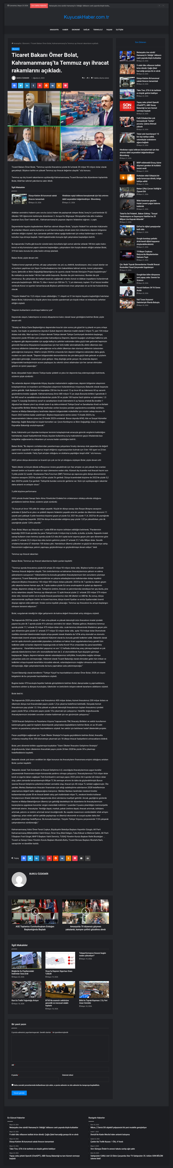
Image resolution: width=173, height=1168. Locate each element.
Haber (65, 30)
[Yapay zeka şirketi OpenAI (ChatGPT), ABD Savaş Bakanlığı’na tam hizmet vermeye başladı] (127, 106)
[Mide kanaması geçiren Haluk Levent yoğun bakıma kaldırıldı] (127, 204)
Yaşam (109, 30)
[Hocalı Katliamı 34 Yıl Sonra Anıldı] (127, 291)
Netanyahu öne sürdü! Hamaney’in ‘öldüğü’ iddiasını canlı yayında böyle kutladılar (149, 55)
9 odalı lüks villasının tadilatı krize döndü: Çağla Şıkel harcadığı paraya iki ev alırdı (149, 68)
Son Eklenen (140, 42)
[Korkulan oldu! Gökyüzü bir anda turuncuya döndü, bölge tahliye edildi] (127, 179)
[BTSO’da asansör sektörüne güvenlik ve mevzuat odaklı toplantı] (60, 989)
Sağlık (86, 30)
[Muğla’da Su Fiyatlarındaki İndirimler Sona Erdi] (26, 960)
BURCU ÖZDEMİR (22, 78)
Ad (13, 1065)
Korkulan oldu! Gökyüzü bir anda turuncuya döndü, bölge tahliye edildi (149, 178)
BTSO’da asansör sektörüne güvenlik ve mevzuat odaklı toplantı (57, 1003)
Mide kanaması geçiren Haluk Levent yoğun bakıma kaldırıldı (148, 203)
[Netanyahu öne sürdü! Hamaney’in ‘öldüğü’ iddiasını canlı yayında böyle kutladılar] (127, 56)
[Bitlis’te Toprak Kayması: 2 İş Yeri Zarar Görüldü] (94, 989)
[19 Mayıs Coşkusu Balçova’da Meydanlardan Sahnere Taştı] (127, 255)
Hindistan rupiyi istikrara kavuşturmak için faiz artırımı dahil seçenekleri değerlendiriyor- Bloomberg (139, 152)
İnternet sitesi (67, 1075)
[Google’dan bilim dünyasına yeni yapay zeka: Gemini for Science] (127, 278)
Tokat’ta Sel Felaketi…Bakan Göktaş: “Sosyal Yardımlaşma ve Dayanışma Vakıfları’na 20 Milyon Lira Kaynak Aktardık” (138, 216)
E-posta (15, 1075)
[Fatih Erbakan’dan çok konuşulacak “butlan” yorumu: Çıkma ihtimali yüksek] (127, 122)
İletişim (119, 30)
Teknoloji (97, 30)
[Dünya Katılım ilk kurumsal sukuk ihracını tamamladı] (19, 199)
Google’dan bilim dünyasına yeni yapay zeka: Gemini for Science (148, 277)
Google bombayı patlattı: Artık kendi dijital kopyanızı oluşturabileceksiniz (148, 241)
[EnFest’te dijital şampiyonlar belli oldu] (127, 230)
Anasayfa (54, 30)
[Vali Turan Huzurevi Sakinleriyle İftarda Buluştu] (127, 303)
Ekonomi (76, 30)
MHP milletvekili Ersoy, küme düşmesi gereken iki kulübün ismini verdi (149, 165)
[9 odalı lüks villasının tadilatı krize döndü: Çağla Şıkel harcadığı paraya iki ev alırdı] (127, 69)
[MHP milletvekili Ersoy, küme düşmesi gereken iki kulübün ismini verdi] (127, 166)
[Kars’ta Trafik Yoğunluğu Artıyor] (26, 989)
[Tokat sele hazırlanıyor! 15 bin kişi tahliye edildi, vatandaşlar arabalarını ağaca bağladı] (127, 138)
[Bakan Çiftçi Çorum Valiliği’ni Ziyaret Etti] (127, 192)
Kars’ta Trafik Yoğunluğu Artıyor (25, 1000)
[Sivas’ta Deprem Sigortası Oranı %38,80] (60, 960)
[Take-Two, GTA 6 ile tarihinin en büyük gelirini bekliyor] (127, 94)
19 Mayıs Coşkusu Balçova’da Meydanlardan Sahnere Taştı (147, 254)
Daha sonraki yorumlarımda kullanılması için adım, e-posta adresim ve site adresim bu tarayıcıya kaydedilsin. (57, 1085)
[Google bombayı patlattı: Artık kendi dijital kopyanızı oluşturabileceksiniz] (127, 242)
